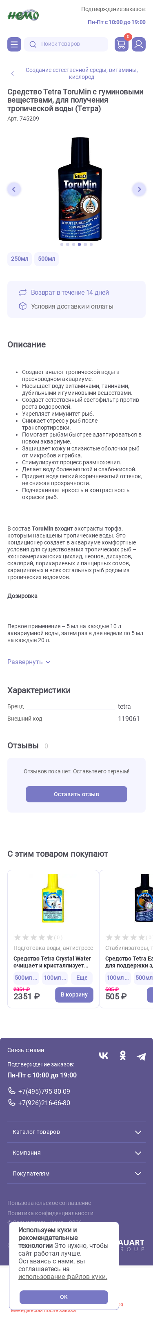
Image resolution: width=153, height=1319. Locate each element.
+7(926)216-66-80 (44, 1103)
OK (64, 1297)
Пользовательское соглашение (49, 1203)
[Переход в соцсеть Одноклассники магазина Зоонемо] (122, 1056)
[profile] (139, 44)
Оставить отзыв (76, 794)
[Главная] (23, 16)
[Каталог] (14, 44)
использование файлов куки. (62, 1277)
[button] (13, 189)
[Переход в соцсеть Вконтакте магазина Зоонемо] (103, 1056)
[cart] (122, 44)
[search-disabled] (33, 44)
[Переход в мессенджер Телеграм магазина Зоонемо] (142, 1056)
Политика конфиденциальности (50, 1212)
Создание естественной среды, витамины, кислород (74, 74)
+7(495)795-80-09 (44, 1091)
